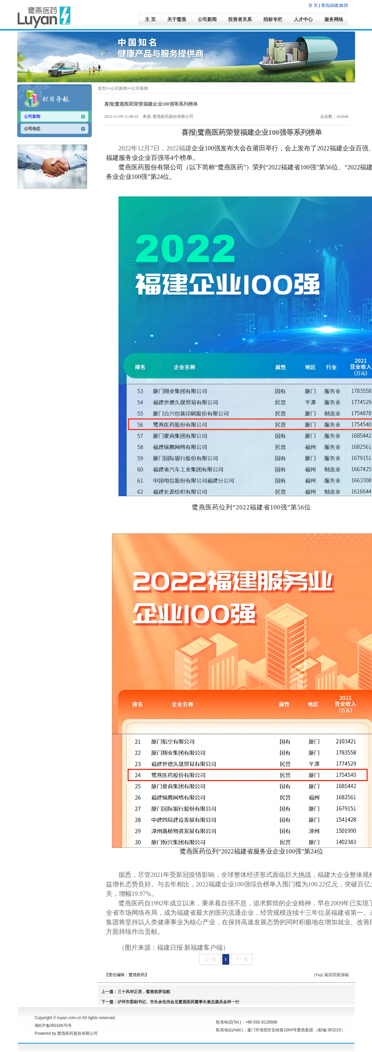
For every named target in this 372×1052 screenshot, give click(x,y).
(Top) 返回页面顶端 (331, 974)
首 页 (313, 5)
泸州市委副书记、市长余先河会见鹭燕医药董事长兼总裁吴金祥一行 (178, 1002)
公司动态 (32, 128)
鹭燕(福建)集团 (334, 5)
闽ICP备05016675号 (53, 1025)
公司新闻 (32, 116)
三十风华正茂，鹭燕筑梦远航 (143, 991)
